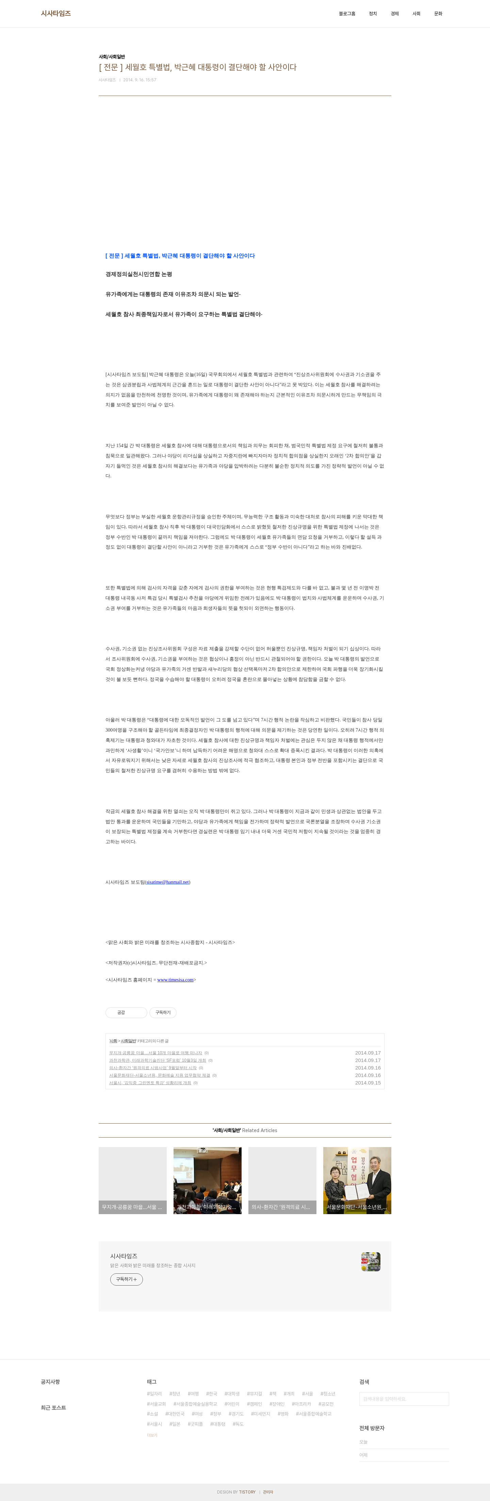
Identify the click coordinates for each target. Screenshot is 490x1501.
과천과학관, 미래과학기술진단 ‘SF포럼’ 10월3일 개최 (157, 1060)
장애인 (278, 1404)
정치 (373, 13)
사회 (416, 13)
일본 (176, 1424)
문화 (438, 13)
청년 (176, 1394)
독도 (239, 1424)
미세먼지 (262, 1414)
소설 (154, 1414)
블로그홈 (347, 13)
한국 (213, 1394)
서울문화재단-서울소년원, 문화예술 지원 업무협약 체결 (159, 1075)
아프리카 (303, 1404)
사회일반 (128, 1041)
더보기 (152, 1435)
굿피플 (197, 1424)
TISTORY (247, 1492)
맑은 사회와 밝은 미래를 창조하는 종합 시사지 (152, 1265)
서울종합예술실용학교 (196, 1404)
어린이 (233, 1404)
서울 (309, 1394)
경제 (395, 13)
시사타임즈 (56, 14)
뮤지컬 (256, 1394)
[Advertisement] (245, 187)
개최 (291, 1394)
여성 (199, 1414)
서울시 (156, 1424)
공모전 (327, 1404)
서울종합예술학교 (315, 1414)
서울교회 (158, 1404)
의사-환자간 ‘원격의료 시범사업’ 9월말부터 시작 (153, 1067)
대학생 (233, 1394)
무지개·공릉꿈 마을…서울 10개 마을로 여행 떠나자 (155, 1052)
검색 (442, 1398)
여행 (195, 1394)
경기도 (237, 1414)
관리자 (268, 1492)
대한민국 (176, 1414)
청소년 (329, 1394)
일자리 (156, 1394)
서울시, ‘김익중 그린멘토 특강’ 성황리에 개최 (150, 1082)
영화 (284, 1414)
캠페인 (256, 1404)
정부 (217, 1414)
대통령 (219, 1424)
